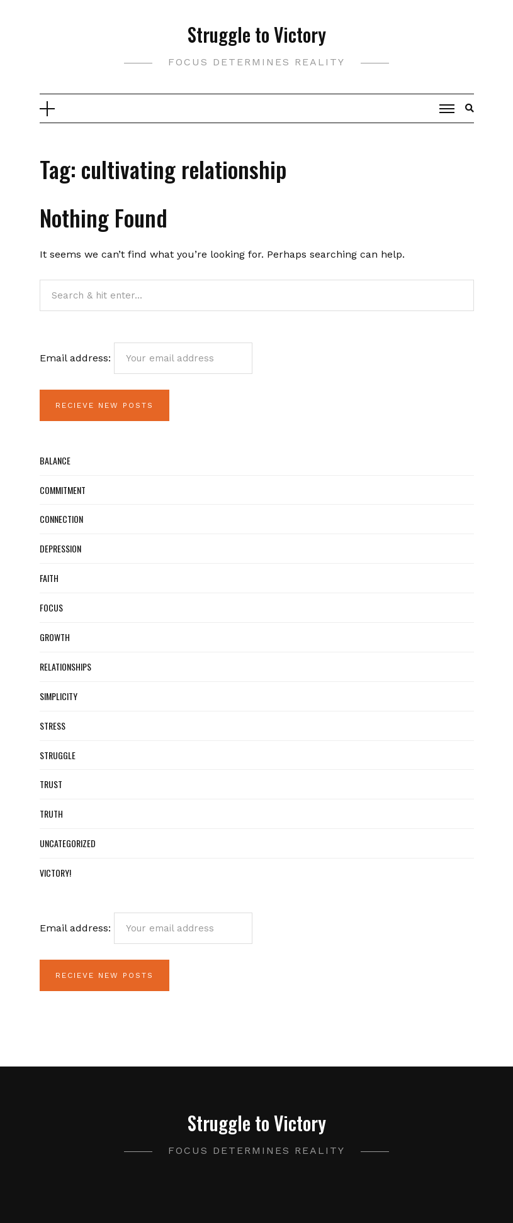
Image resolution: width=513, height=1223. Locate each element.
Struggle (58, 755)
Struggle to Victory (257, 34)
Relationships (65, 666)
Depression (60, 548)
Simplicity (58, 696)
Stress (52, 725)
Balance (55, 460)
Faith (49, 577)
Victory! (55, 872)
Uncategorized (68, 843)
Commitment (63, 489)
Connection (61, 518)
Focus (51, 607)
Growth (55, 637)
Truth (51, 813)
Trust (51, 784)
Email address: (146, 358)
